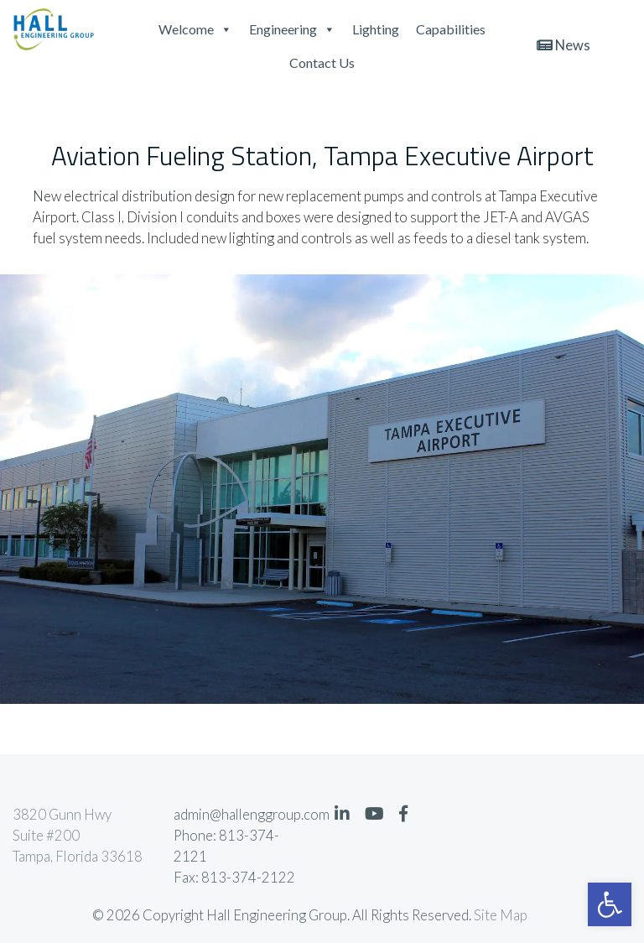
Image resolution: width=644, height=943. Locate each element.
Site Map (500, 915)
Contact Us (322, 62)
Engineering (292, 29)
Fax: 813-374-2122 (234, 877)
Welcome (195, 29)
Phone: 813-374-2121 (226, 846)
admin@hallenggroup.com (241, 814)
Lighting (375, 29)
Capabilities (451, 29)
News (563, 45)
